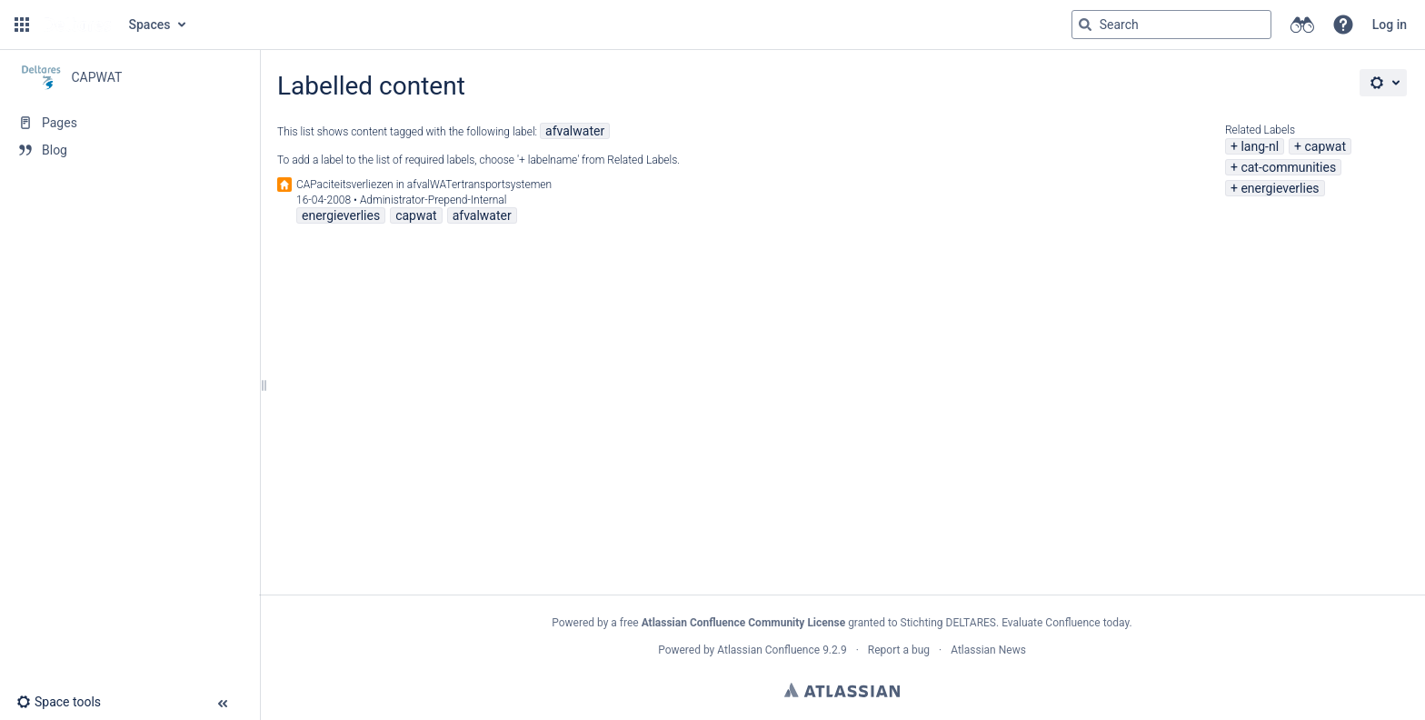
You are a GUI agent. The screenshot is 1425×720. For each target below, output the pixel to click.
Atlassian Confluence (768, 650)
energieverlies (1280, 188)
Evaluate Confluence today (1065, 622)
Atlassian (842, 690)
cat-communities (1288, 167)
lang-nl (1260, 146)
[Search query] (1171, 24)
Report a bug (899, 650)
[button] (22, 24)
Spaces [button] (150, 24)
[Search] (1085, 24)
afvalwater (574, 131)
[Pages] (129, 122)
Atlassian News (988, 650)
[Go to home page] (77, 24)
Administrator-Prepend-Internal (433, 200)
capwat (1325, 146)
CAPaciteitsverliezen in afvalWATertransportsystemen (424, 184)
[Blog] (129, 150)
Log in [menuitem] (1389, 24)
